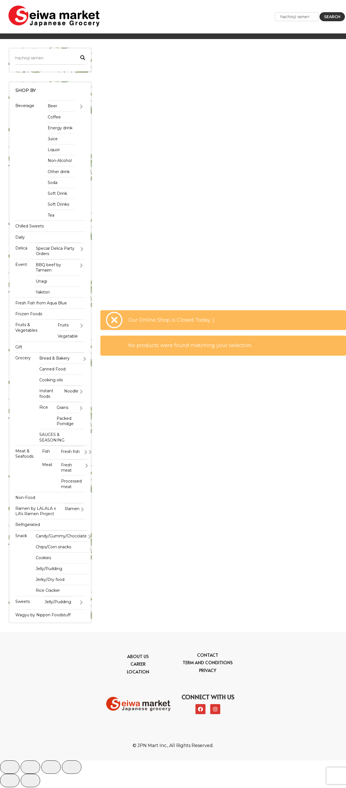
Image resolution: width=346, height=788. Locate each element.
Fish (46, 451)
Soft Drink (57, 193)
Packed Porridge (65, 421)
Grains (62, 407)
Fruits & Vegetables (26, 327)
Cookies (43, 558)
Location (138, 672)
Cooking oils (51, 379)
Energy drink (60, 127)
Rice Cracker (48, 590)
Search (332, 16)
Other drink (59, 171)
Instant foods (46, 393)
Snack (21, 536)
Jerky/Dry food (50, 580)
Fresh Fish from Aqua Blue (41, 302)
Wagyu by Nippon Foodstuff (43, 615)
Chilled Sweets (29, 226)
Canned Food (52, 369)
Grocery (23, 357)
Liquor (54, 149)
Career (138, 665)
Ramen (72, 509)
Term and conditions (208, 663)
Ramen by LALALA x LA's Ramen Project (35, 511)
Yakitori (43, 292)
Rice (43, 407)
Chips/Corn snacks (53, 547)
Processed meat (71, 484)
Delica (21, 248)
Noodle (71, 391)
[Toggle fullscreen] (51, 768)
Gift (18, 347)
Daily (20, 237)
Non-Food (25, 498)
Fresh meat (66, 468)
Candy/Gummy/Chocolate (61, 536)
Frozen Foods (28, 313)
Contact (207, 656)
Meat (47, 465)
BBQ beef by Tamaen (48, 267)
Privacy (207, 671)
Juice (53, 138)
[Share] (30, 768)
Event (21, 264)
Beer (52, 105)
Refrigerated (27, 525)
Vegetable (68, 336)
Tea (51, 215)
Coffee (54, 117)
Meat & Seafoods (24, 453)
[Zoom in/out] (71, 768)
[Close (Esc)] (10, 768)
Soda (52, 182)
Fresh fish (70, 451)
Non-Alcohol (60, 160)
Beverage (24, 105)
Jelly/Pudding (49, 569)
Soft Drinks (58, 204)
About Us (138, 657)
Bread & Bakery (54, 358)
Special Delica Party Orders (55, 251)
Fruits (63, 325)
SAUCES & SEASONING (51, 437)
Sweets (22, 601)
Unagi (41, 281)
